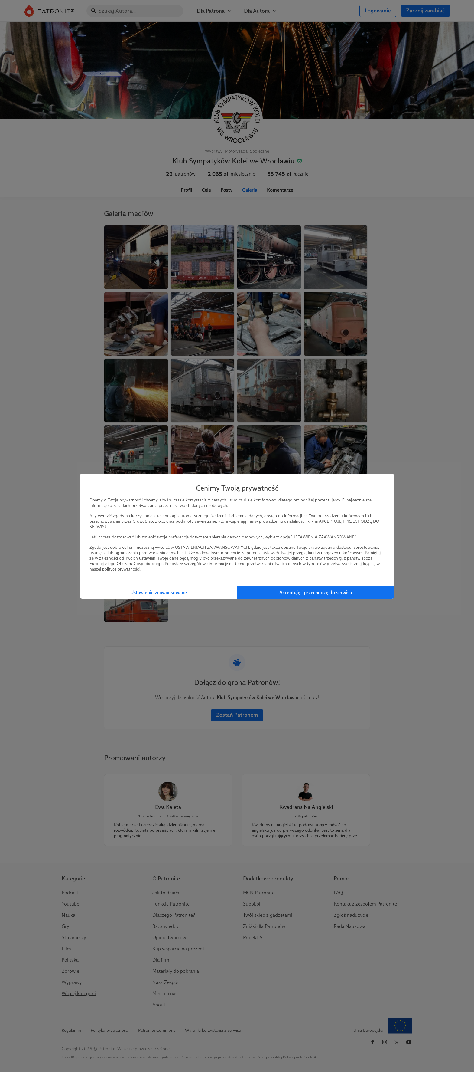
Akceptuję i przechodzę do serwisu (315, 592)
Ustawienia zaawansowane (158, 592)
